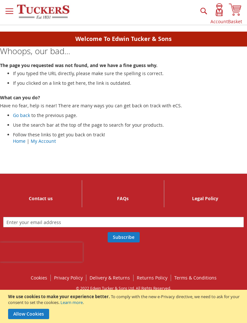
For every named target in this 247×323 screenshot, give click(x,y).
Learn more (71, 302)
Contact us (41, 198)
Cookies (39, 278)
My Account (43, 141)
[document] (124, 306)
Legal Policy (205, 198)
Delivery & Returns (110, 278)
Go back (21, 115)
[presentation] (41, 252)
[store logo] (43, 12)
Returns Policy (152, 278)
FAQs (123, 198)
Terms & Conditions (195, 278)
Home (19, 141)
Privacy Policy (68, 278)
